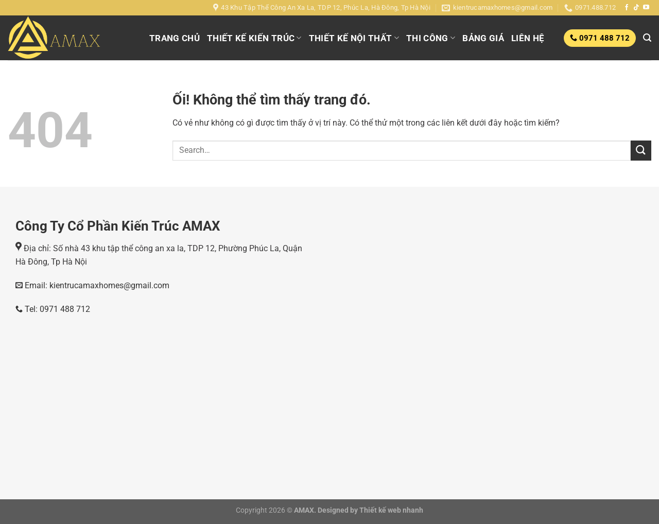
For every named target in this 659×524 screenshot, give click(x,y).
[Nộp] (641, 151)
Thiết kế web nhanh (390, 510)
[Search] (647, 38)
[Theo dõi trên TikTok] (636, 7)
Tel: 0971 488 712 (52, 309)
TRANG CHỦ (174, 38)
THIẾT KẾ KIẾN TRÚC (254, 38)
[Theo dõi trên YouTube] (646, 7)
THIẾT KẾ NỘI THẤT (354, 38)
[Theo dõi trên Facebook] (626, 7)
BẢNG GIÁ (483, 38)
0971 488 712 (603, 38)
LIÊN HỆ (527, 38)
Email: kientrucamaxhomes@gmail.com (96, 285)
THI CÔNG (430, 38)
